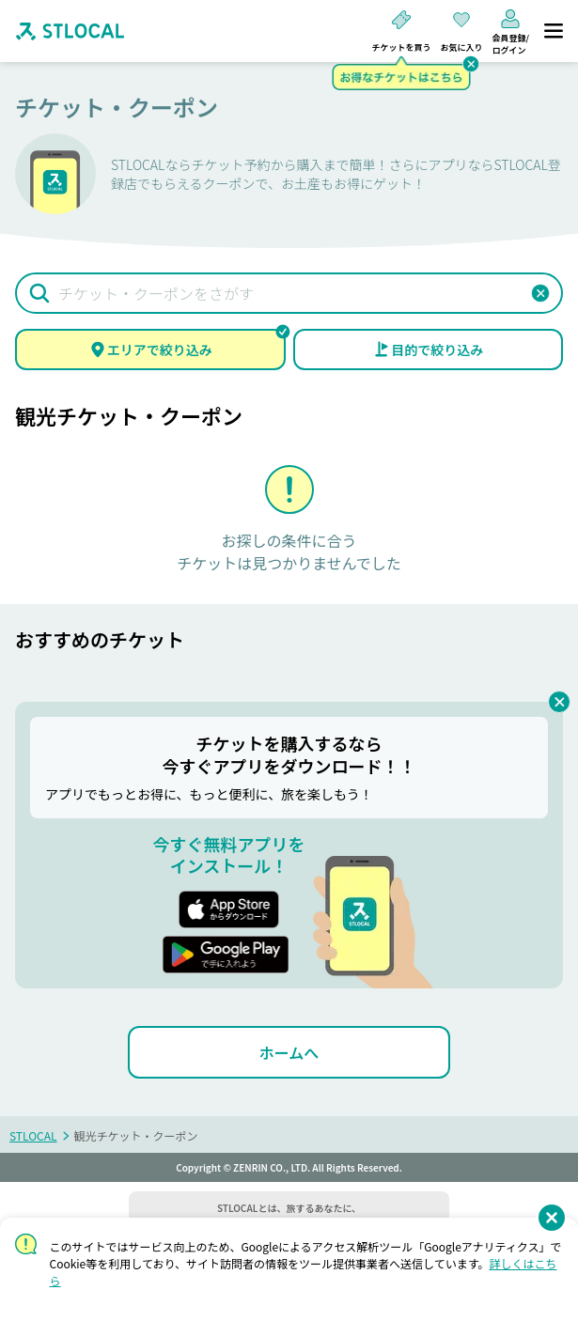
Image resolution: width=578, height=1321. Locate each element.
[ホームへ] (289, 1052)
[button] (540, 293)
